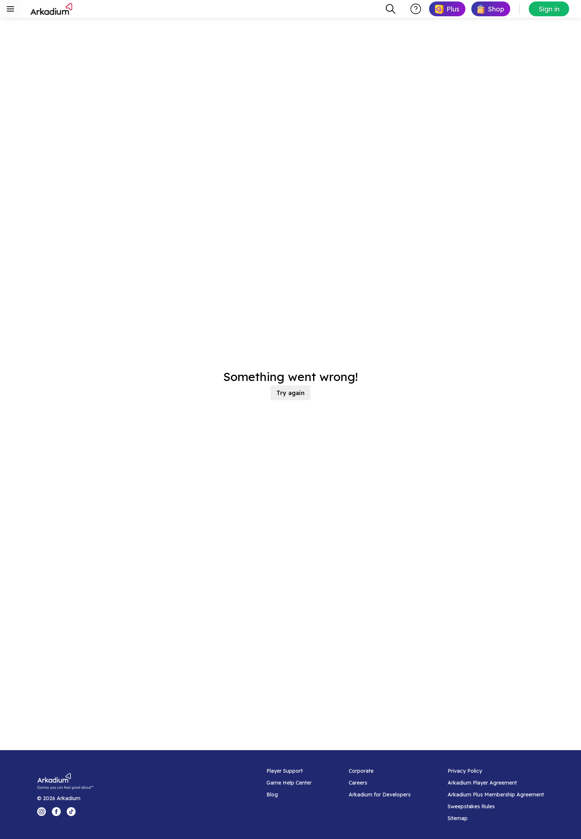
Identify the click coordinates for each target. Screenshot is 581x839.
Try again (290, 393)
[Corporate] (380, 771)
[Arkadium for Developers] (380, 795)
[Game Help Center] (289, 783)
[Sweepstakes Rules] (496, 806)
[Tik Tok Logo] (71, 811)
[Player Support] (289, 771)
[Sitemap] (496, 818)
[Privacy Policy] (496, 771)
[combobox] (390, 8)
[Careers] (380, 783)
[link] (447, 8)
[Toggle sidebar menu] (10, 9)
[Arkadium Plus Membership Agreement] (496, 795)
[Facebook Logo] (56, 811)
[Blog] (289, 795)
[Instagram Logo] (41, 811)
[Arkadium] (52, 9)
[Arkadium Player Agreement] (496, 783)
